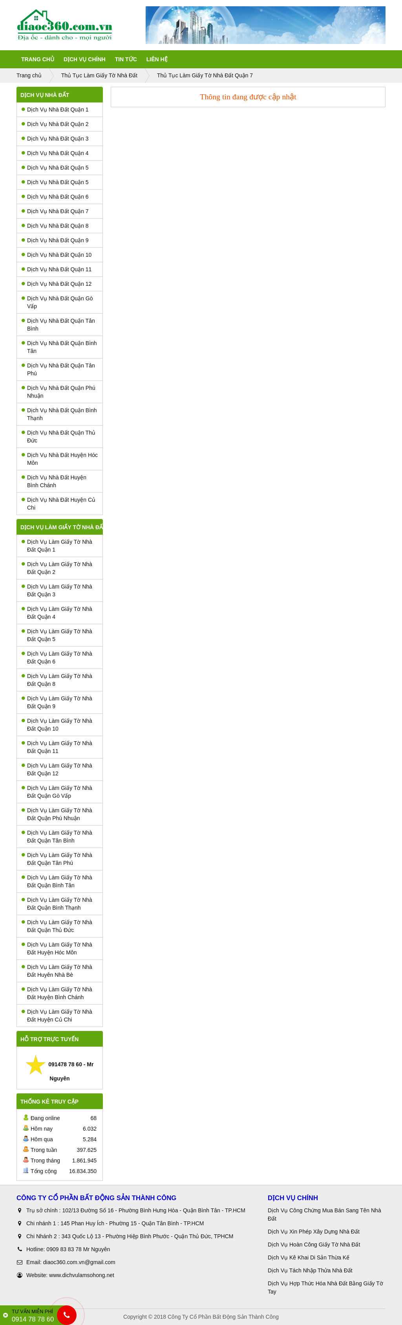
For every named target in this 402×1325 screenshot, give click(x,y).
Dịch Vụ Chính (85, 59)
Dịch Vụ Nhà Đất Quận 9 (55, 240)
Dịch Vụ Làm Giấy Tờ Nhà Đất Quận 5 (57, 635)
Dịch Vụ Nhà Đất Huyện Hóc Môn (60, 459)
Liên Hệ (157, 59)
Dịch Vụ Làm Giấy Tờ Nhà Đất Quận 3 (57, 590)
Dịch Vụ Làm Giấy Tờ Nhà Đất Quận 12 (57, 769)
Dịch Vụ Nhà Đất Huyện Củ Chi (58, 504)
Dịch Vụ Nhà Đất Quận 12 (56, 284)
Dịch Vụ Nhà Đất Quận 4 (55, 153)
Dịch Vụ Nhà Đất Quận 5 (55, 167)
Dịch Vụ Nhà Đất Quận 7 (55, 211)
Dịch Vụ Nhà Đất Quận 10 (56, 255)
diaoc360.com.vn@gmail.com (79, 1262)
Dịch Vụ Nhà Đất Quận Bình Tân (59, 347)
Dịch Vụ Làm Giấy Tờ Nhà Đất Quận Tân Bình (57, 837)
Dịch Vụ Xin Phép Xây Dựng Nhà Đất (314, 1231)
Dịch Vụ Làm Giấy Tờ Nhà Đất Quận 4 (57, 613)
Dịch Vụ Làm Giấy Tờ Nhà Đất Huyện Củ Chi (57, 1016)
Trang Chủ (37, 59)
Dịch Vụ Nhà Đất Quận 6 (55, 197)
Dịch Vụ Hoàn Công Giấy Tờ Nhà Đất (314, 1244)
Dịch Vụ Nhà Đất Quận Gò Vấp (57, 302)
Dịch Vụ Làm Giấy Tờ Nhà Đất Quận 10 (57, 725)
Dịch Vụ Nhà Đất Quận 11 (56, 269)
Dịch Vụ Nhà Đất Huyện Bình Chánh (54, 481)
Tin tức (126, 59)
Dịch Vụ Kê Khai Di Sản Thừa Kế (308, 1257)
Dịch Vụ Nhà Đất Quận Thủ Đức (58, 436)
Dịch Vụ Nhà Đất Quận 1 (55, 109)
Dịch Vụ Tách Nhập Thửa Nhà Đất (311, 1270)
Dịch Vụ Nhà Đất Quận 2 (55, 124)
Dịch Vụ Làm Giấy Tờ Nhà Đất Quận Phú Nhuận (57, 814)
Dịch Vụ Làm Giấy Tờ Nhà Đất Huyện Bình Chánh (57, 993)
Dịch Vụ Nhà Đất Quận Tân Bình (58, 325)
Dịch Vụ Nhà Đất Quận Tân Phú (58, 369)
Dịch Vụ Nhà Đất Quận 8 (55, 226)
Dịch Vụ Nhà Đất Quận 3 (55, 138)
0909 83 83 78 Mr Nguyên (78, 1249)
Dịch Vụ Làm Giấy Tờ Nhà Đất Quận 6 (57, 658)
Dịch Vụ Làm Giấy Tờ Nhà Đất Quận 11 (57, 747)
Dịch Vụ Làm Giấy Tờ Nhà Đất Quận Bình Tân (57, 881)
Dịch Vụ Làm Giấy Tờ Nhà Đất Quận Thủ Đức (57, 926)
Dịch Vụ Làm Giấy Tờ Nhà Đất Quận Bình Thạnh (57, 904)
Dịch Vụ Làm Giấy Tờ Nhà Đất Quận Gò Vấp (57, 792)
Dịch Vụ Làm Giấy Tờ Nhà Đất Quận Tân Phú (57, 859)
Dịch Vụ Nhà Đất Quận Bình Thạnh (59, 414)
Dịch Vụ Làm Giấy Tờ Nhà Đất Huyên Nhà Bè (57, 971)
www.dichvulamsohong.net (81, 1275)
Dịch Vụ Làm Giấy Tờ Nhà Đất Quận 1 (57, 546)
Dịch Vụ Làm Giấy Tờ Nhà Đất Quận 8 (57, 680)
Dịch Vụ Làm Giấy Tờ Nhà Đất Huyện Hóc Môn (57, 948)
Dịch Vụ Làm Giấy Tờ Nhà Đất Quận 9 (57, 702)
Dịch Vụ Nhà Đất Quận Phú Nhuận (58, 392)
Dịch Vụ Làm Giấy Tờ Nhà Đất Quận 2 (57, 568)
